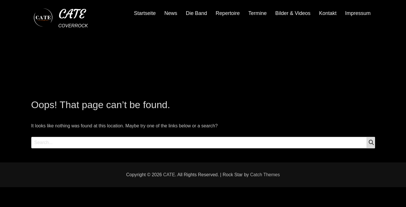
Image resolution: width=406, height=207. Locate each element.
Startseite (145, 13)
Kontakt (327, 13)
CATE (71, 14)
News (170, 13)
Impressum (357, 13)
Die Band (196, 13)
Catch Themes (265, 174)
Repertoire (228, 13)
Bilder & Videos (293, 13)
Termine (257, 13)
